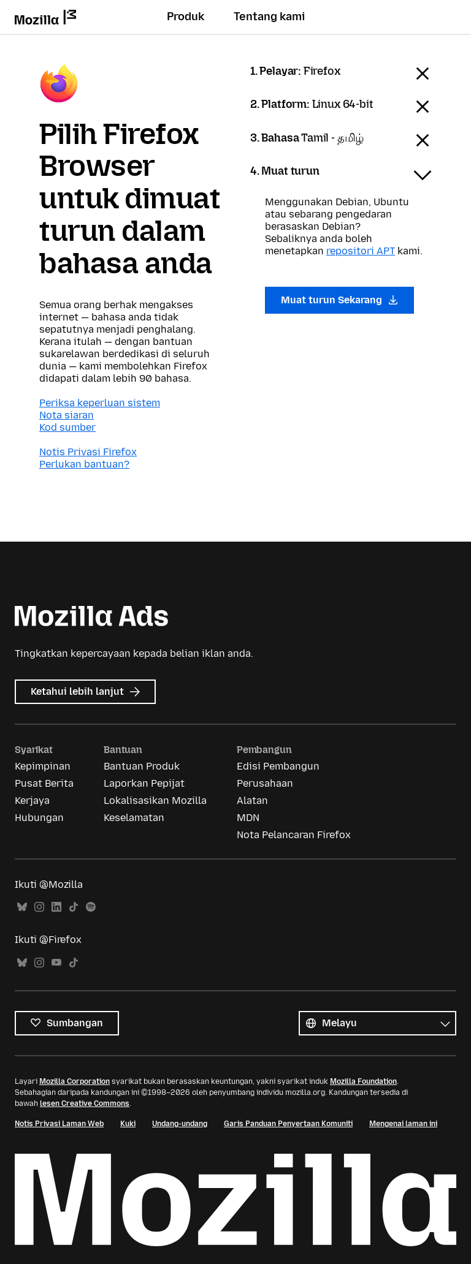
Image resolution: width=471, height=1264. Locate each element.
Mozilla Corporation (74, 1081)
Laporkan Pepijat (144, 783)
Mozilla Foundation (363, 1081)
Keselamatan (134, 817)
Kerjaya (32, 800)
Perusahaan (265, 783)
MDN (248, 817)
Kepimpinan (43, 766)
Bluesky (22, 907)
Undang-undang (179, 1123)
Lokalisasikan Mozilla (155, 800)
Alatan (252, 800)
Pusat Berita (44, 783)
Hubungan (39, 817)
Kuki (128, 1123)
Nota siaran (66, 415)
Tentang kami (269, 16)
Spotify (90, 907)
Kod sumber (67, 427)
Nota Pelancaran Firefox (294, 835)
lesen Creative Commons (84, 1103)
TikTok (73, 907)
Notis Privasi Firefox (88, 452)
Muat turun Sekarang (339, 300)
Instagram (39, 907)
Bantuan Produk (142, 766)
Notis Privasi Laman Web (59, 1123)
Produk (185, 16)
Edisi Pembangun (278, 766)
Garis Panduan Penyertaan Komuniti (288, 1123)
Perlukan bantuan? (84, 464)
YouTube (56, 963)
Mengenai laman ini (403, 1123)
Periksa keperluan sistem (99, 403)
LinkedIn (56, 907)
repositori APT (360, 251)
